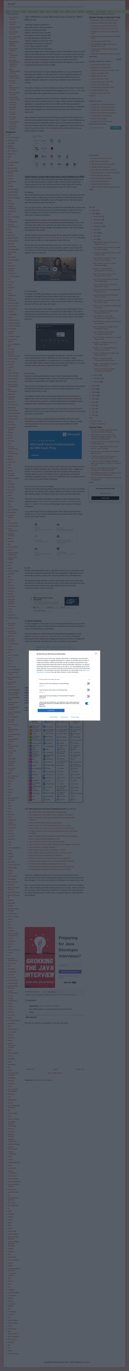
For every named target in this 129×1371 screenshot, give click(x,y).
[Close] (96, 654)
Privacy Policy (75, 717)
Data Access (64, 717)
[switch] (87, 683)
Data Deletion (54, 717)
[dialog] (64, 685)
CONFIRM (51, 710)
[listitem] (64, 679)
